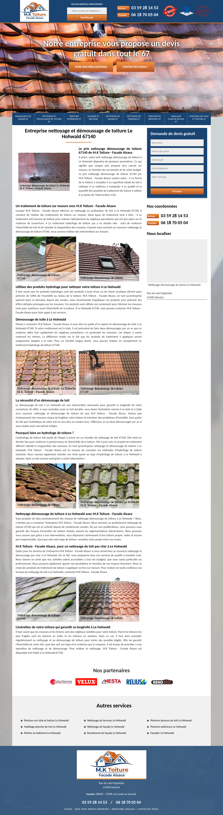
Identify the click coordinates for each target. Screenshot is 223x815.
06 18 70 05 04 (144, 14)
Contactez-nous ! (135, 67)
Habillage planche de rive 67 (176, 119)
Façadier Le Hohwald (162, 733)
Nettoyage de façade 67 (113, 117)
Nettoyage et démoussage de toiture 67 (49, 119)
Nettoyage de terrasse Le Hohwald (106, 720)
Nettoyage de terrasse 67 (134, 117)
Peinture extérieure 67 (74, 117)
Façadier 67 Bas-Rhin (93, 117)
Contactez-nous (148, 809)
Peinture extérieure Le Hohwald (168, 726)
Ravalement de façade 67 (23, 117)
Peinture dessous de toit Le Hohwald (170, 720)
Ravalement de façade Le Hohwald (106, 733)
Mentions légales (123, 809)
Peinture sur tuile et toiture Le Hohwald (46, 720)
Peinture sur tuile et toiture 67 (199, 117)
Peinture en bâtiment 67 (154, 117)
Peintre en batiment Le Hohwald (42, 733)
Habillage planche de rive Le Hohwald (45, 726)
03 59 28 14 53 (144, 7)
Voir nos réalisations (91, 67)
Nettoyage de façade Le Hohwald (105, 726)
